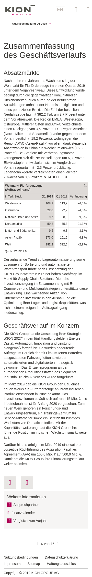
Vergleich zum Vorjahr (30, 521)
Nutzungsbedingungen (21, 557)
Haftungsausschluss (62, 564)
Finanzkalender (23, 513)
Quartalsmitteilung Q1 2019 (29, 23)
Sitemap (33, 564)
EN (60, 9)
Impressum (12, 564)
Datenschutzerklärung (61, 557)
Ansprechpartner (26, 505)
